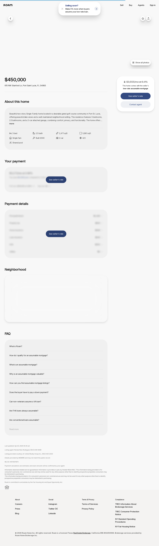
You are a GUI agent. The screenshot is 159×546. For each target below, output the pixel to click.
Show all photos (140, 62)
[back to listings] (10, 18)
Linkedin (52, 513)
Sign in (152, 5)
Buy (130, 5)
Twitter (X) (53, 509)
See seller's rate (135, 96)
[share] (148, 18)
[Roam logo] (9, 5)
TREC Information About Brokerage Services (125, 505)
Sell (121, 5)
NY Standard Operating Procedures (125, 520)
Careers (18, 504)
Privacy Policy (88, 509)
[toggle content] (56, 346)
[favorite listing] (143, 18)
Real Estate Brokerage (82, 533)
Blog (17, 513)
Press (17, 509)
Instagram (52, 504)
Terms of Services (90, 504)
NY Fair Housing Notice (125, 526)
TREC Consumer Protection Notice (127, 513)
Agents (141, 5)
